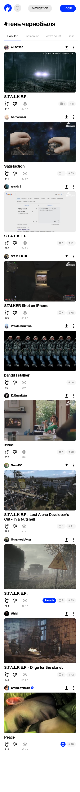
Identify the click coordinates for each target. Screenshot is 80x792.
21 (71, 526)
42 (71, 675)
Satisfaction (14, 166)
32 (71, 452)
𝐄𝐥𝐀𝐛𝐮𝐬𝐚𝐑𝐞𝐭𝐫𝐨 (19, 395)
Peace (9, 737)
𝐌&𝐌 (9, 445)
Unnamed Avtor (21, 539)
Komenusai (18, 117)
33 (71, 173)
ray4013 (16, 186)
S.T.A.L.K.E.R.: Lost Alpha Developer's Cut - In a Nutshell (36, 517)
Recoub (49, 600)
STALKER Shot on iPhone (26, 305)
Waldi (14, 613)
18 (71, 313)
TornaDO (16, 465)
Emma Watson (20, 687)
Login (68, 8)
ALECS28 (17, 47)
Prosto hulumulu (21, 326)
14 (71, 382)
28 (71, 744)
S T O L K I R (19, 256)
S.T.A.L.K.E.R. (15, 96)
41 (71, 243)
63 (71, 600)
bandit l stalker (17, 375)
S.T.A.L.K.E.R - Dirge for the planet (33, 667)
